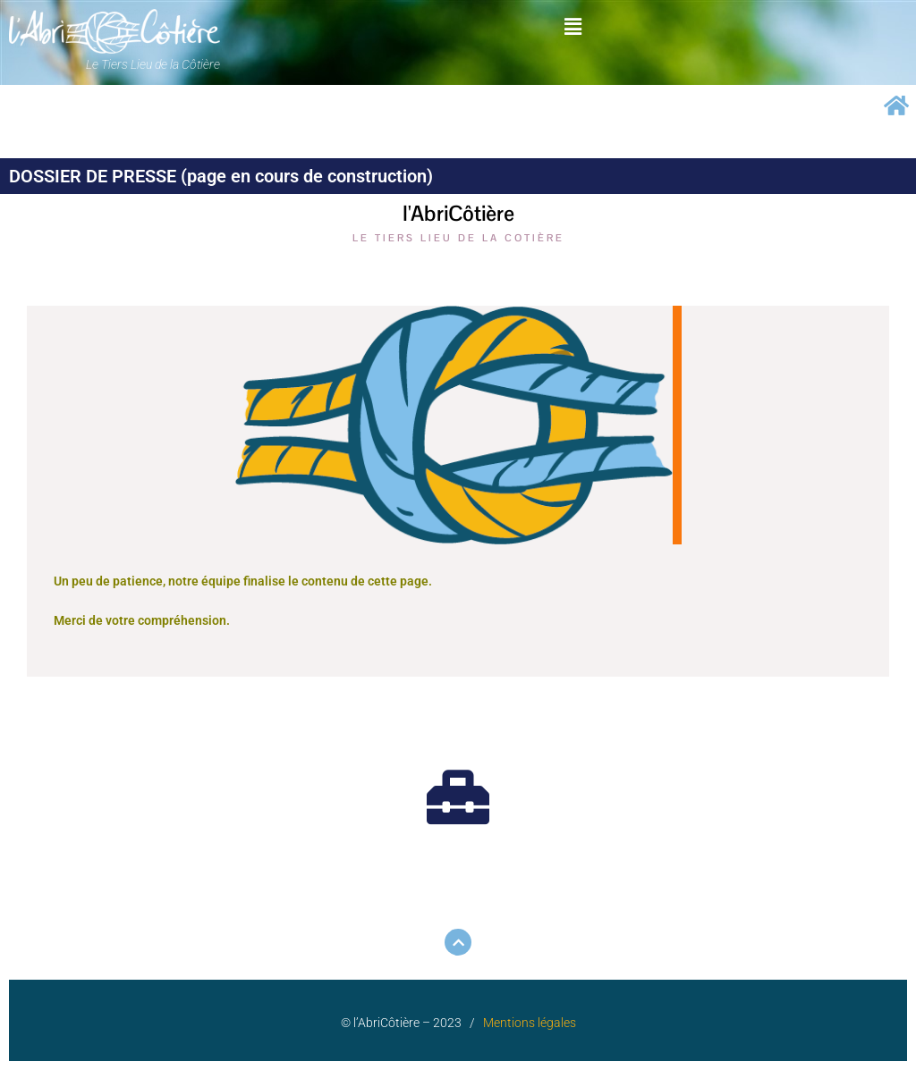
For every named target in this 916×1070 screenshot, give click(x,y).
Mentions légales (529, 1022)
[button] (572, 26)
